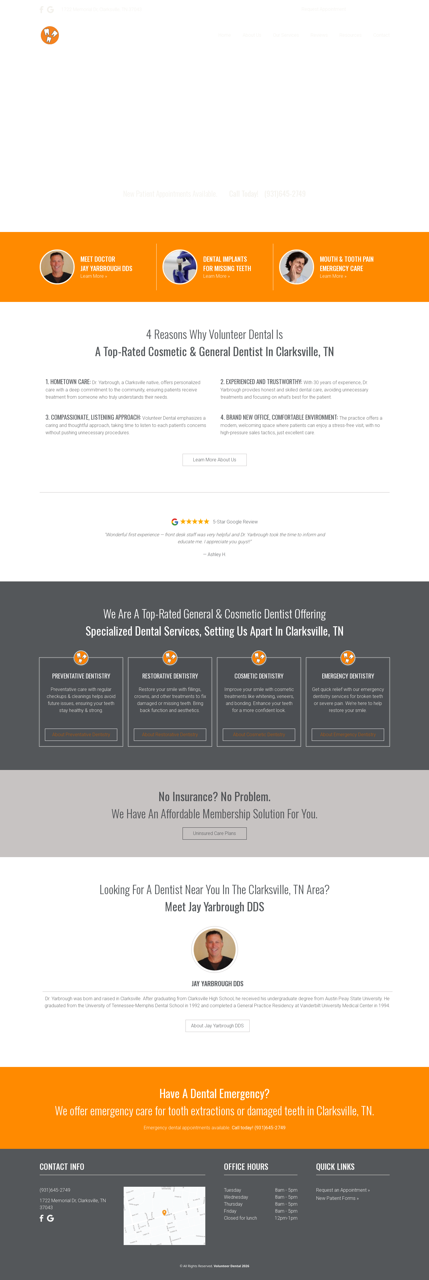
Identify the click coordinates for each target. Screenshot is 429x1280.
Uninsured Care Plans (214, 833)
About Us (252, 35)
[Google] (50, 9)
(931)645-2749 (371, 9)
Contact (381, 35)
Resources (350, 35)
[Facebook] (42, 9)
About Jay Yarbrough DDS (217, 1025)
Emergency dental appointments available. (215, 1127)
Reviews (319, 35)
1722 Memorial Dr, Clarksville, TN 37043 (73, 1204)
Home (224, 35)
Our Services (286, 35)
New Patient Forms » (337, 1198)
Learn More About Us (214, 460)
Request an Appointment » (343, 1190)
